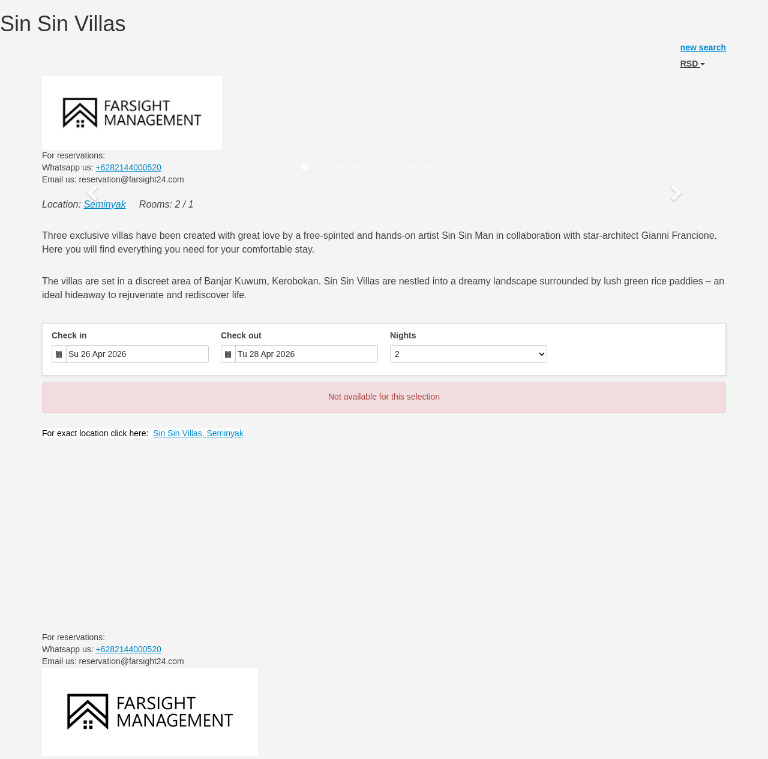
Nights (403, 335)
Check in (69, 335)
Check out (241, 335)
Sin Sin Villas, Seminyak (198, 433)
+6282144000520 (128, 167)
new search (703, 47)
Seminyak (104, 204)
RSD (692, 63)
